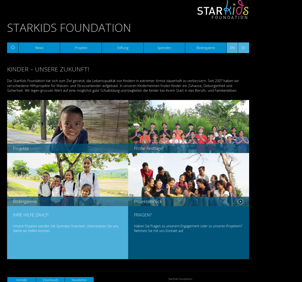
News (39, 48)
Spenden (164, 48)
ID (243, 48)
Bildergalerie (206, 48)
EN (232, 48)
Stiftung (122, 48)
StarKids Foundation (69, 27)
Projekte (81, 48)
